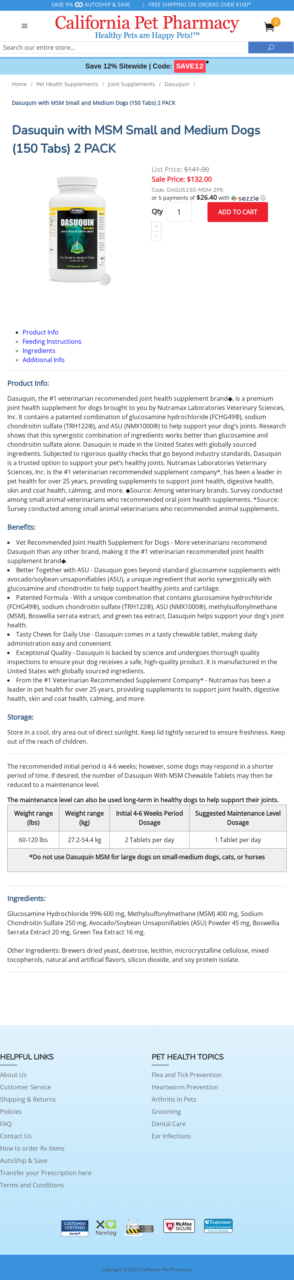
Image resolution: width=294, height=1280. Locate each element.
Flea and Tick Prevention (187, 1075)
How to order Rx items (32, 1148)
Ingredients (39, 350)
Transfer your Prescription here (45, 1173)
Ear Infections (171, 1136)
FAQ (5, 1124)
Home (19, 84)
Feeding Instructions (52, 341)
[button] (217, 198)
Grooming (166, 1111)
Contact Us (16, 1136)
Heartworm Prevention (185, 1087)
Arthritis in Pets (174, 1099)
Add (237, 212)
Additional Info (44, 360)
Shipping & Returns (28, 1099)
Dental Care (169, 1124)
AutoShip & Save (23, 1160)
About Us (13, 1075)
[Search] (124, 47)
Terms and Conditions (32, 1185)
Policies (11, 1111)
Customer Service (25, 1087)
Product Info (41, 332)
